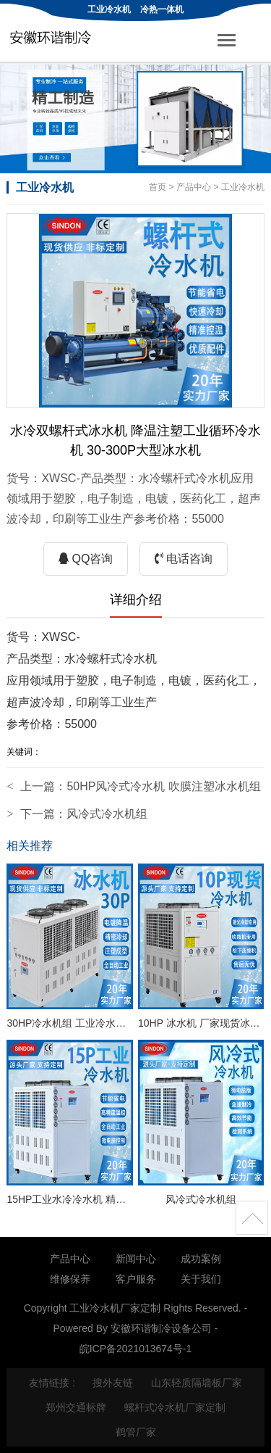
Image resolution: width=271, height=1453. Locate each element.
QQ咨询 (86, 558)
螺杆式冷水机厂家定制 (174, 1407)
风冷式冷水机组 (106, 814)
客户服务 (136, 1279)
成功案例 (201, 1258)
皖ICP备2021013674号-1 (135, 1348)
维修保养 (70, 1279)
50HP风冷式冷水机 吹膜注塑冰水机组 (163, 786)
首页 (157, 187)
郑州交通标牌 (76, 1407)
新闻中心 (136, 1258)
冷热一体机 (162, 9)
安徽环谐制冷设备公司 (161, 1328)
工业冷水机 (109, 9)
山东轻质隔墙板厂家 (196, 1382)
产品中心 (193, 187)
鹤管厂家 (136, 1432)
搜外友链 (113, 1382)
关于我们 (201, 1279)
